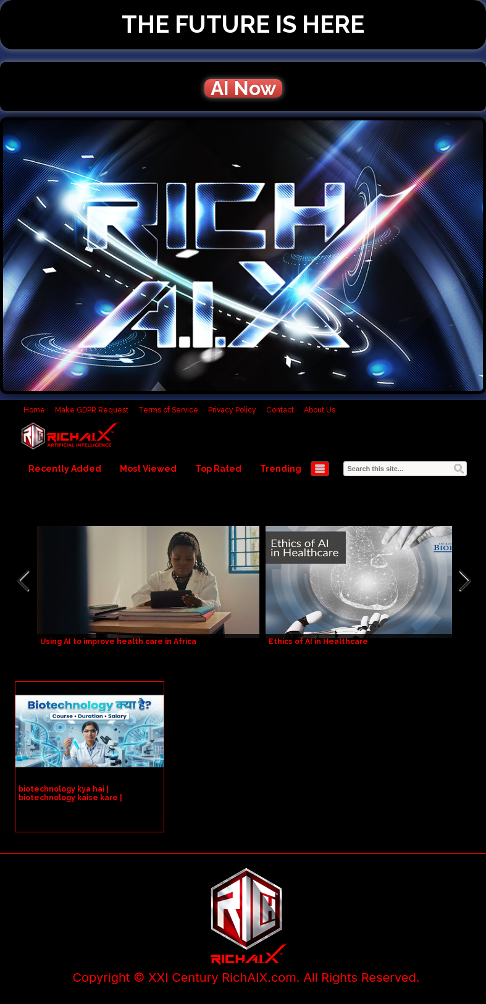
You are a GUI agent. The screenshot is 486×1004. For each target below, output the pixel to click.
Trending (280, 469)
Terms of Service (168, 410)
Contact (280, 410)
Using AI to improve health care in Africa (118, 641)
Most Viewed (148, 469)
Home (34, 410)
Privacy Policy (232, 410)
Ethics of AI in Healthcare (318, 641)
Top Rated (218, 469)
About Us (319, 410)
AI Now (243, 88)
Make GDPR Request (91, 410)
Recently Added (64, 469)
